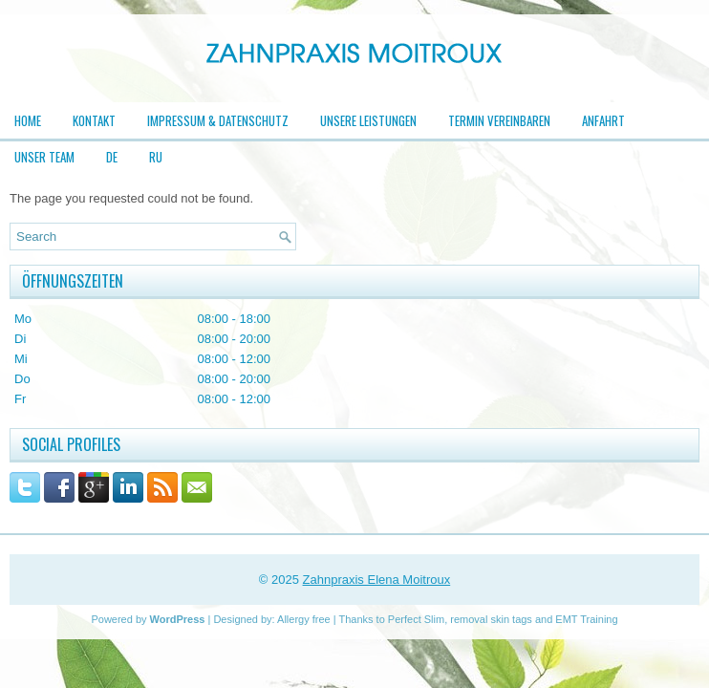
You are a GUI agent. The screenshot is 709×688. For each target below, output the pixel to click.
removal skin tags (491, 619)
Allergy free (304, 619)
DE (112, 156)
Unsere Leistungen (368, 120)
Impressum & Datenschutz (218, 120)
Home (27, 120)
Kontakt (94, 120)
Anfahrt (603, 120)
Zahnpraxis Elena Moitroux (377, 579)
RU (155, 156)
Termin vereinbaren (499, 120)
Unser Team (44, 156)
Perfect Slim (416, 619)
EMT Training (586, 619)
